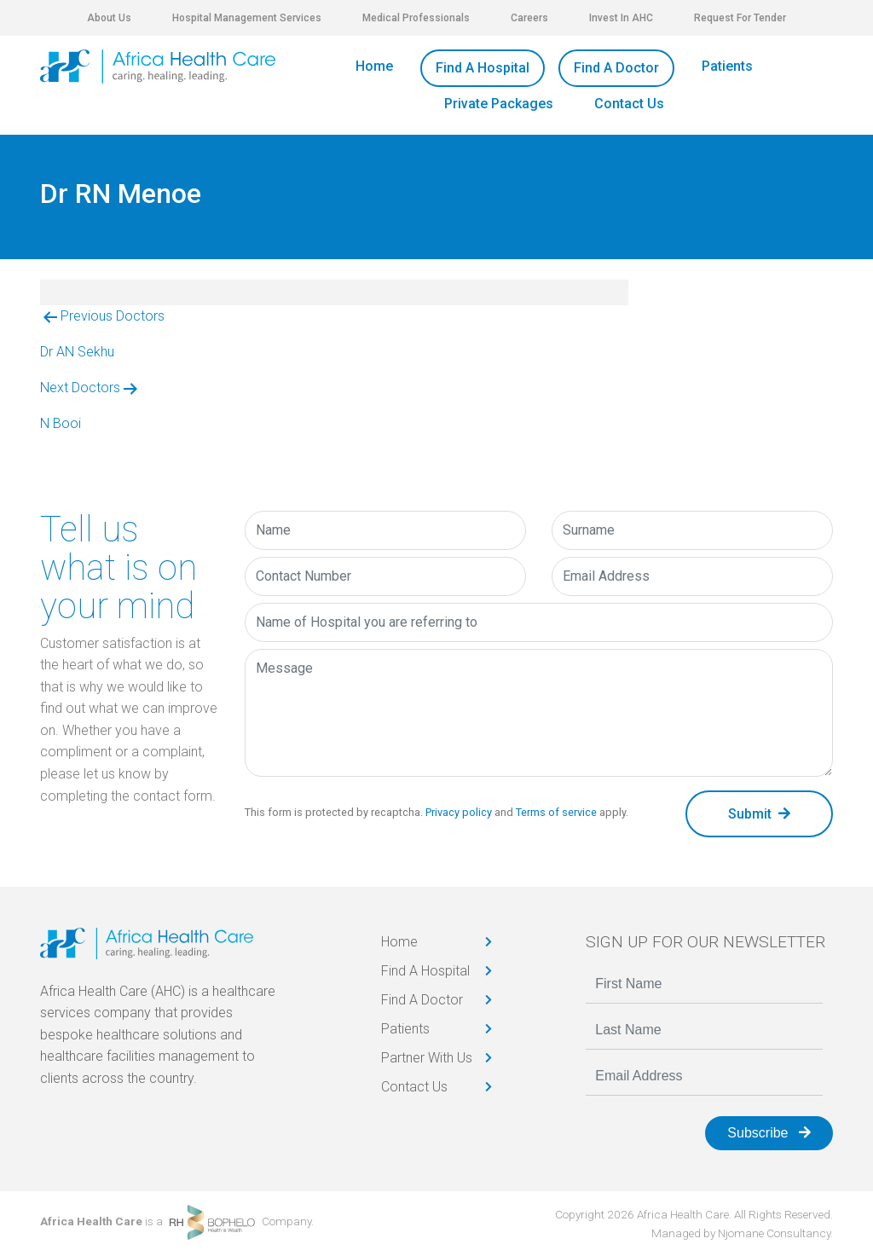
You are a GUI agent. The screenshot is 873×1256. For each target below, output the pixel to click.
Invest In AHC (621, 18)
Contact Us (629, 104)
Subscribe (769, 1133)
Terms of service (556, 812)
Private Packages (498, 104)
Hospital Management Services (246, 18)
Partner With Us (426, 1058)
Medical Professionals (416, 18)
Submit (759, 814)
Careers (529, 18)
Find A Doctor (616, 68)
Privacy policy (458, 812)
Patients (727, 66)
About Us (109, 18)
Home (374, 66)
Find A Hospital (482, 68)
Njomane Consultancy (774, 1233)
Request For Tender (740, 18)
